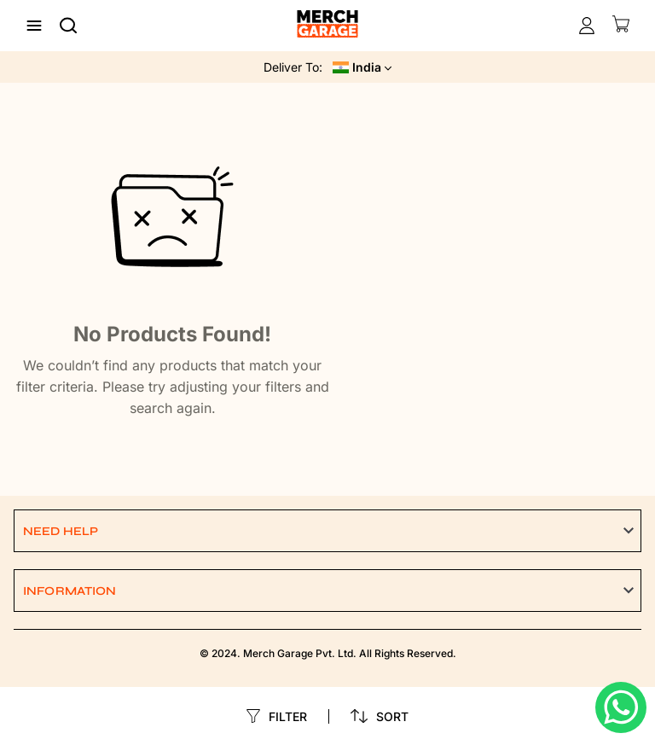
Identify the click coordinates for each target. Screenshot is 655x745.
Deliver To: (293, 67)
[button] (327, 530)
